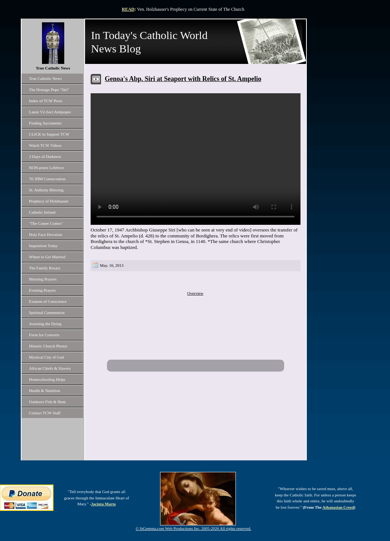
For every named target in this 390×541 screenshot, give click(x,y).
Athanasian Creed (338, 507)
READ (128, 9)
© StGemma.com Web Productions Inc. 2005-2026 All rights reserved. (193, 528)
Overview (195, 293)
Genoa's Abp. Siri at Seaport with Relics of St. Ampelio (183, 78)
